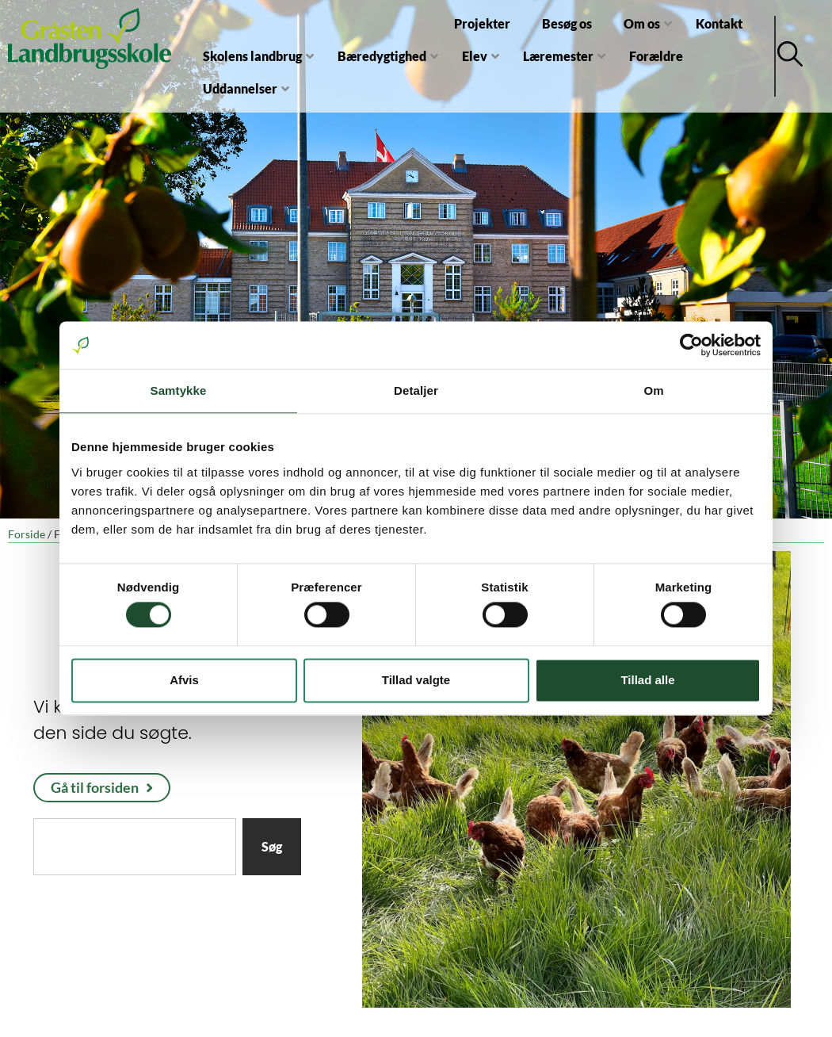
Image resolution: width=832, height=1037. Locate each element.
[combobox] (134, 846)
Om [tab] (653, 390)
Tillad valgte (416, 680)
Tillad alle (647, 680)
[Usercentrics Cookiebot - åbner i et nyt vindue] (691, 345)
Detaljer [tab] (416, 390)
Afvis (184, 680)
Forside (26, 534)
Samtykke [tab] (179, 390)
